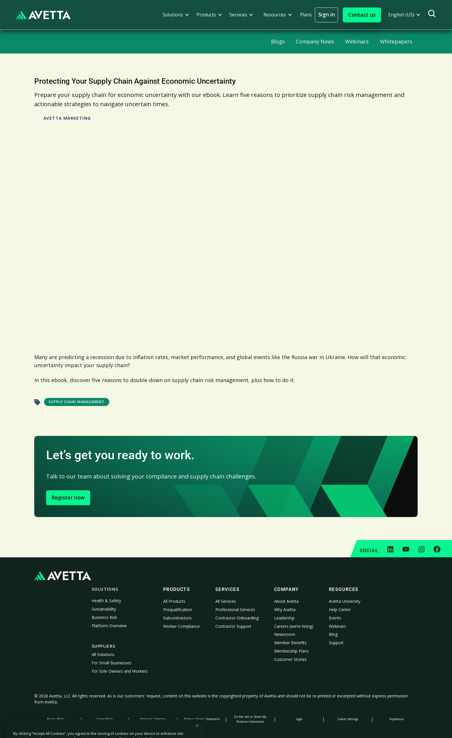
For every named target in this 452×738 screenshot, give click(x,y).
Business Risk (104, 617)
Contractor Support (233, 626)
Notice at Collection (153, 719)
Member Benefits (290, 642)
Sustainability (104, 609)
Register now (68, 497)
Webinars (337, 626)
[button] (175, 14)
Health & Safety (106, 600)
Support (336, 642)
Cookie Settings (347, 719)
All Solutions (103, 654)
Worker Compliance (181, 626)
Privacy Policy (55, 719)
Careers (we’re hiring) (293, 626)
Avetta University (344, 601)
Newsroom (284, 634)
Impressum (396, 719)
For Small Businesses (111, 662)
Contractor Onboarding (237, 618)
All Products (174, 601)
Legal (299, 719)
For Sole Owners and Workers (120, 671)
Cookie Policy (104, 719)
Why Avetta (284, 609)
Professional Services (235, 609)
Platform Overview (109, 625)
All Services (225, 601)
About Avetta (286, 601)
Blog (333, 634)
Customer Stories (290, 659)
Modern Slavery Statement (202, 719)
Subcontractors (177, 618)
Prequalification (177, 609)
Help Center (340, 609)
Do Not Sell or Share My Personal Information (250, 719)
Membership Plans (291, 651)
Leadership (284, 618)
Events (335, 618)
